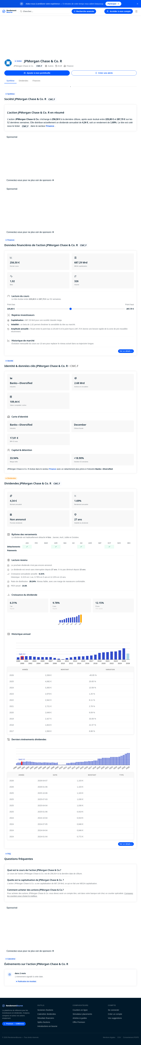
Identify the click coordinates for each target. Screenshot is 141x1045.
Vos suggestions (115, 1018)
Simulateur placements (82, 1014)
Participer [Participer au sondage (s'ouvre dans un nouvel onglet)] (113, 4)
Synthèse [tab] (10, 81)
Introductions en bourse (47, 1026)
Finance (68, 66)
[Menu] (136, 11)
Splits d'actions (43, 1022)
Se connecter (113, 1010)
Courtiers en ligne (80, 1010)
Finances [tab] (36, 81)
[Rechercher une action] (44, 11)
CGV (119, 1037)
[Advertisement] (70, 35)
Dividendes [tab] (23, 81)
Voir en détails (126, 351)
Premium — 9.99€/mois (14, 1024)
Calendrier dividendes (46, 1014)
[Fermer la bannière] (137, 4)
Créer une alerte (104, 73)
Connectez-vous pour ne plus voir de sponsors (30, 180)
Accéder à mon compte (119, 11)
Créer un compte (115, 1014)
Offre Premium (79, 1022)
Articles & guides (80, 1018)
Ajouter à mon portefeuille (37, 73)
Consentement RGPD (131, 1037)
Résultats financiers (45, 1018)
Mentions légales (109, 1037)
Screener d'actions (45, 1010)
